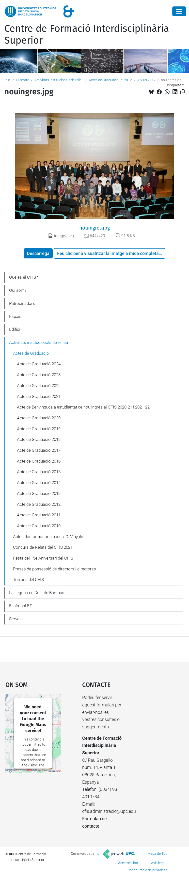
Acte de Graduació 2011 (39, 514)
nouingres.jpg (94, 228)
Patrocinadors (22, 303)
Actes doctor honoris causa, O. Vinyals (48, 536)
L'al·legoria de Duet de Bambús (36, 592)
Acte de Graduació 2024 (39, 363)
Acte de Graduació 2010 (39, 525)
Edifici (14, 329)
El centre (22, 80)
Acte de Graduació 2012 (39, 504)
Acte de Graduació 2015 (39, 471)
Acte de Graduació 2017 (39, 450)
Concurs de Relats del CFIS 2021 (43, 547)
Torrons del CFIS (28, 579)
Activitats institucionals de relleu (58, 80)
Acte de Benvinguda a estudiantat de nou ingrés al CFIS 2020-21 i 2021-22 (83, 407)
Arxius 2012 (146, 80)
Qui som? (18, 290)
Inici (7, 80)
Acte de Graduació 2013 (39, 493)
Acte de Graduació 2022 (39, 385)
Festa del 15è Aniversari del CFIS (43, 558)
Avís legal (158, 863)
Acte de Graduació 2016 (39, 461)
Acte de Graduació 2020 (39, 417)
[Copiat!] (182, 92)
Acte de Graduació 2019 (39, 428)
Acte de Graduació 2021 (39, 396)
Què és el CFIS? (23, 277)
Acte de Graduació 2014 (39, 482)
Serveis (16, 618)
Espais (15, 316)
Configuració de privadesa (147, 870)
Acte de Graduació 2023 (39, 374)
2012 (128, 80)
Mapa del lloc (157, 854)
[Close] (179, 11)
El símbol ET (20, 605)
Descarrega (38, 253)
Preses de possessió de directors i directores (54, 568)
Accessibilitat (128, 863)
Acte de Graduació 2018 (39, 439)
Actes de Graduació (104, 80)
